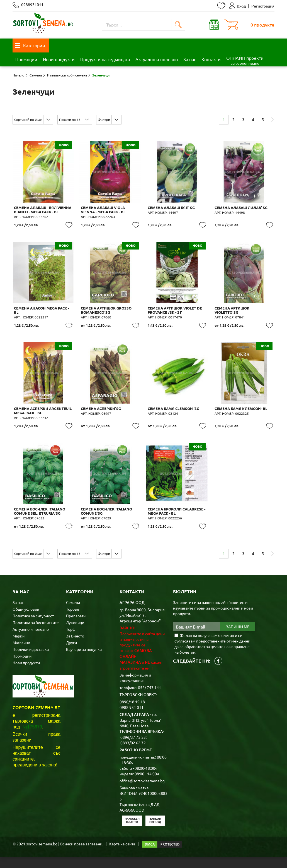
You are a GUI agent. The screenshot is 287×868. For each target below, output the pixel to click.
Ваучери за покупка (84, 660)
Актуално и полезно (156, 59)
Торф (71, 640)
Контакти (211, 59)
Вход (237, 6)
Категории (30, 45)
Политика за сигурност (33, 626)
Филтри (104, 119)
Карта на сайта (122, 854)
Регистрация (262, 5)
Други (71, 653)
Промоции (26, 59)
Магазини (21, 653)
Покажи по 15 (70, 119)
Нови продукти (59, 59)
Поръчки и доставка (31, 660)
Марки (19, 646)
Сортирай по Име (28, 119)
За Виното (75, 646)
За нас (189, 59)
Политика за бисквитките (36, 633)
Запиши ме (237, 637)
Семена (73, 613)
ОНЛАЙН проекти (245, 60)
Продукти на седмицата (105, 59)
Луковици (75, 633)
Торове (72, 620)
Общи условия (26, 620)
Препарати (76, 626)
